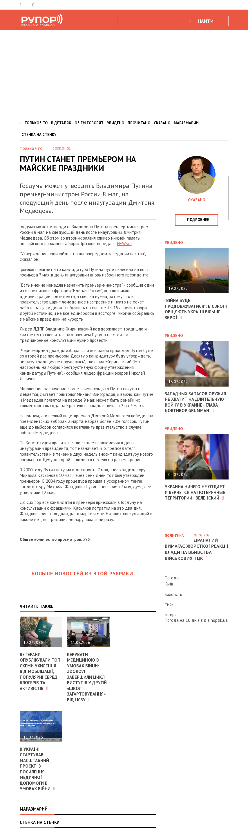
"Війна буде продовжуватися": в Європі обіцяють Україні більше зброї (196, 309)
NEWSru (124, 243)
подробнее (198, 219)
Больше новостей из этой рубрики (88, 573)
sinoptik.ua (218, 620)
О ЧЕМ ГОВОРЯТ (89, 123)
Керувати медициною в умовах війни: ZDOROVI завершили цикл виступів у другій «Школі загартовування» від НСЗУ (87, 677)
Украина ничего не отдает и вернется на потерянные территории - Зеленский (195, 492)
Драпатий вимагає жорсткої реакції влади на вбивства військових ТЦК (196, 549)
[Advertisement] (124, 73)
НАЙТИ (205, 21)
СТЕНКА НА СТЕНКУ (38, 134)
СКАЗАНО (162, 123)
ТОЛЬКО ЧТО (36, 123)
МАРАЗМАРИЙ (186, 123)
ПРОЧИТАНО (139, 123)
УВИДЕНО (115, 123)
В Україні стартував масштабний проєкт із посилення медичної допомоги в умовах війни (37, 769)
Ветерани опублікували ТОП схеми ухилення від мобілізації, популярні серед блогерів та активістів (40, 671)
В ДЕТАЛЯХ (61, 123)
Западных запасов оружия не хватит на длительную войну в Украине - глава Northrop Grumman (195, 402)
